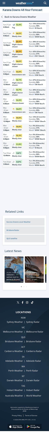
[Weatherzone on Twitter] (18, 302)
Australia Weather (14, 395)
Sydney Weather (15, 321)
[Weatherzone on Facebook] (22, 302)
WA (23, 366)
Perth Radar (32, 370)
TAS (23, 385)
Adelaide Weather (14, 360)
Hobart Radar (33, 390)
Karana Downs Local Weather (19, 222)
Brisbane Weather (14, 341)
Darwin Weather (15, 380)
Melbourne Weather (13, 331)
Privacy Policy (17, 415)
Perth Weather (15, 370)
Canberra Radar (34, 351)
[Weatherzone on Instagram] (27, 302)
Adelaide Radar (33, 360)
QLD (23, 337)
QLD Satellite (12, 238)
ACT (23, 347)
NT (23, 376)
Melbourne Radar (34, 331)
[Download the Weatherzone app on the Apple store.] (16, 427)
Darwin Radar (33, 380)
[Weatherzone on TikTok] (32, 302)
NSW (23, 317)
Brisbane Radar (13, 230)
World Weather (33, 395)
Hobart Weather (15, 390)
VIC (23, 327)
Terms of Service (31, 415)
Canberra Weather (14, 351)
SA (23, 356)
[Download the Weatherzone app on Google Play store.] (33, 427)
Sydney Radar (33, 321)
